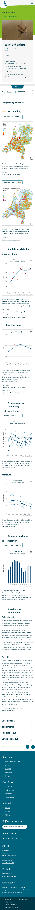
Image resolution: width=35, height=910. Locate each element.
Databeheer (8, 902)
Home (10, 8)
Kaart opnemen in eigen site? (11, 174)
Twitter (8, 838)
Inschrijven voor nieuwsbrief (13, 826)
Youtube (16, 838)
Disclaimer (8, 899)
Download (5, 172)
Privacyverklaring (22, 899)
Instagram (20, 838)
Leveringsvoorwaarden (12, 907)
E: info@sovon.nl (8, 860)
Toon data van (7, 92)
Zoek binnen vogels (8, 12)
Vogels (17, 8)
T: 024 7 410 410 (8, 863)
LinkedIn (12, 838)
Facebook (4, 838)
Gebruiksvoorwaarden (11, 904)
